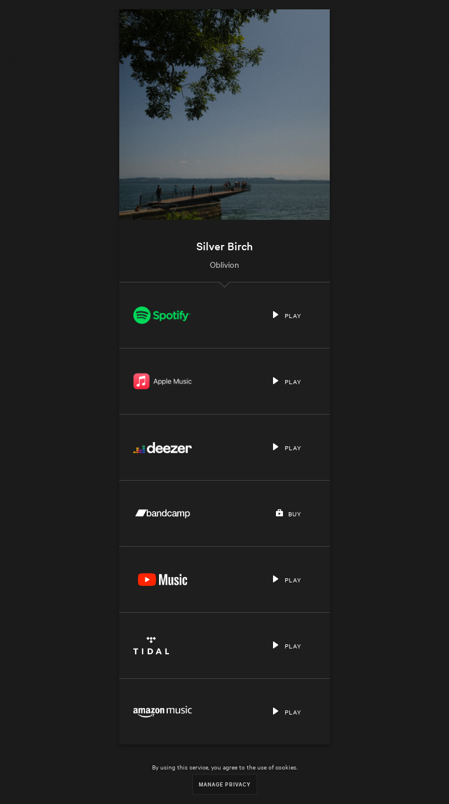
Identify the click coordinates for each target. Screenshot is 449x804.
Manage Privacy (225, 783)
